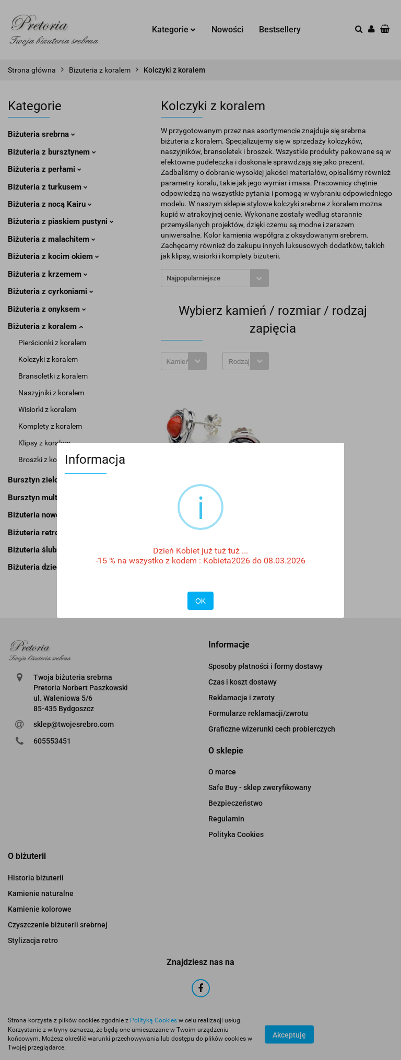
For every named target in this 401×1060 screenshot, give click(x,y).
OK (200, 601)
